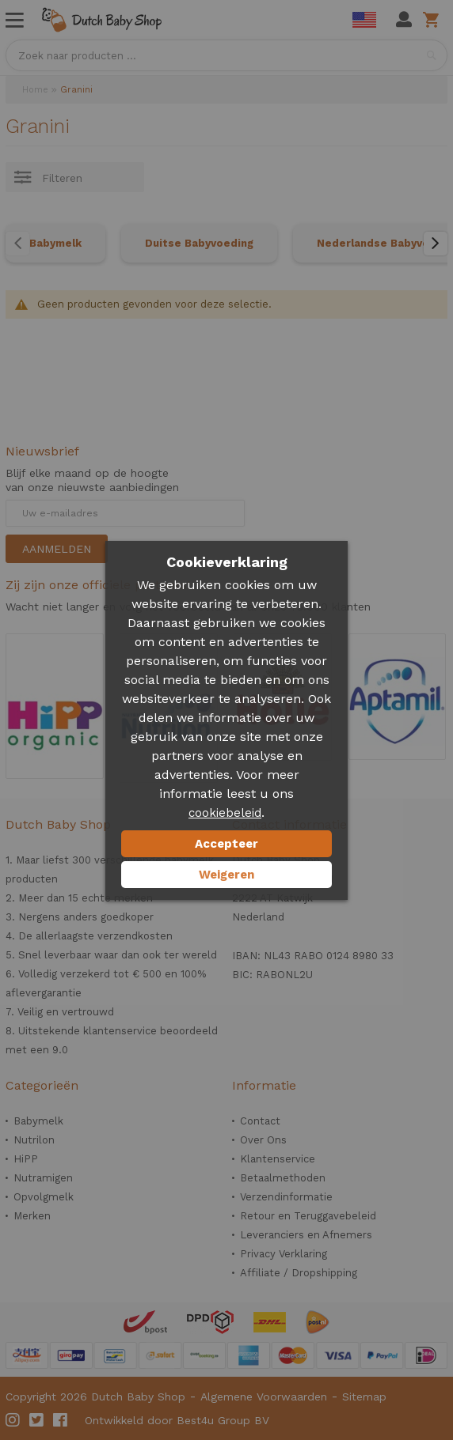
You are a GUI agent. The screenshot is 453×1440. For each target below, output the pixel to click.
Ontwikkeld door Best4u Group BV (177, 1420)
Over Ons (263, 1140)
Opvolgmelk (43, 1197)
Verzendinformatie (286, 1197)
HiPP (25, 1159)
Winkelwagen (433, 20)
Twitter (37, 1420)
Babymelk (55, 243)
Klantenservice (277, 1159)
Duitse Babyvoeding (199, 243)
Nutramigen (43, 1178)
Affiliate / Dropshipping (298, 1273)
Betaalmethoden (282, 1178)
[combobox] (226, 55)
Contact (260, 1121)
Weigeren (226, 874)
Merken (32, 1216)
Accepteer (226, 844)
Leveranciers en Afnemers (306, 1235)
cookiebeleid (224, 813)
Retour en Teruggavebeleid (308, 1216)
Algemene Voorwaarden (263, 1396)
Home (35, 90)
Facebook (61, 1420)
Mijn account (404, 20)
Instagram (13, 1420)
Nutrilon (34, 1140)
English (364, 20)
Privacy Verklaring (283, 1254)
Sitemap (364, 1396)
